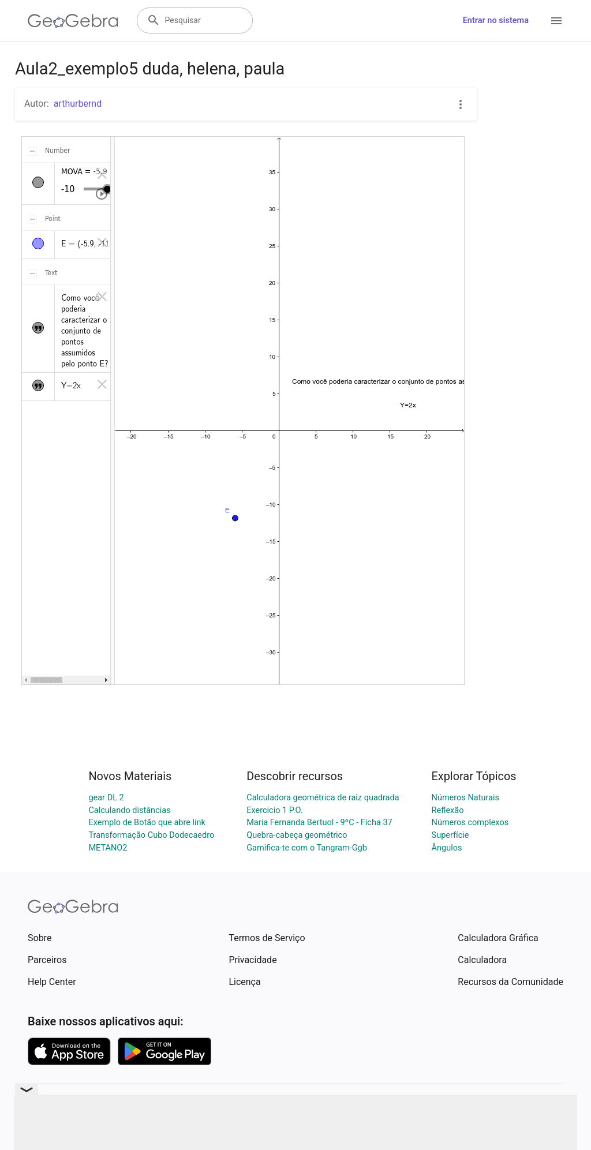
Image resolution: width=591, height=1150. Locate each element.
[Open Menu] (556, 21)
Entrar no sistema (496, 20)
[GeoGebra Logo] (73, 21)
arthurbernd (78, 103)
